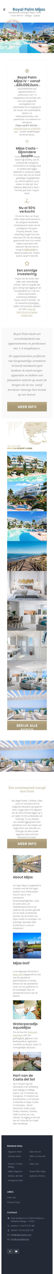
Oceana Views (14, 1156)
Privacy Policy (13, 1202)
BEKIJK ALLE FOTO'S (27, 726)
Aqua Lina (34, 1163)
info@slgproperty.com (21, 1234)
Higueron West (15, 1151)
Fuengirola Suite (15, 1180)
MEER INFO (27, 406)
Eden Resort (35, 1151)
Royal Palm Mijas (38, 1171)
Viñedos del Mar (15, 1175)
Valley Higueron (15, 1171)
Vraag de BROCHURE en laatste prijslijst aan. (27, 312)
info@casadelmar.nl (20, 1239)
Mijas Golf (17, 974)
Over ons (11, 1197)
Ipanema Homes (37, 1175)
